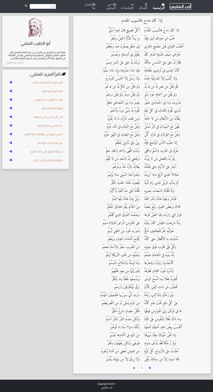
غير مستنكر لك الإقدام (50, 142)
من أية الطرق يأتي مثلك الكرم (46, 151)
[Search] (43, 6)
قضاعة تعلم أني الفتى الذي (48, 160)
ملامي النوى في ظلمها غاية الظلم (44, 134)
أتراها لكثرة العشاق (52, 108)
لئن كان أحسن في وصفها (48, 116)
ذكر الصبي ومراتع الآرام (50, 125)
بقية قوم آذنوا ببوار (52, 91)
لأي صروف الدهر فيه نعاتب (47, 82)
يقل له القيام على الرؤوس (48, 99)
